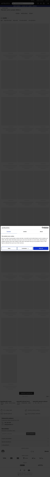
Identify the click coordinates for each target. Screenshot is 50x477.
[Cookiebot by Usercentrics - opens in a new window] (43, 228)
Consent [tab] (9, 231)
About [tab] (41, 231)
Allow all (41, 248)
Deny (9, 248)
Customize (25, 248)
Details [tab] (25, 231)
